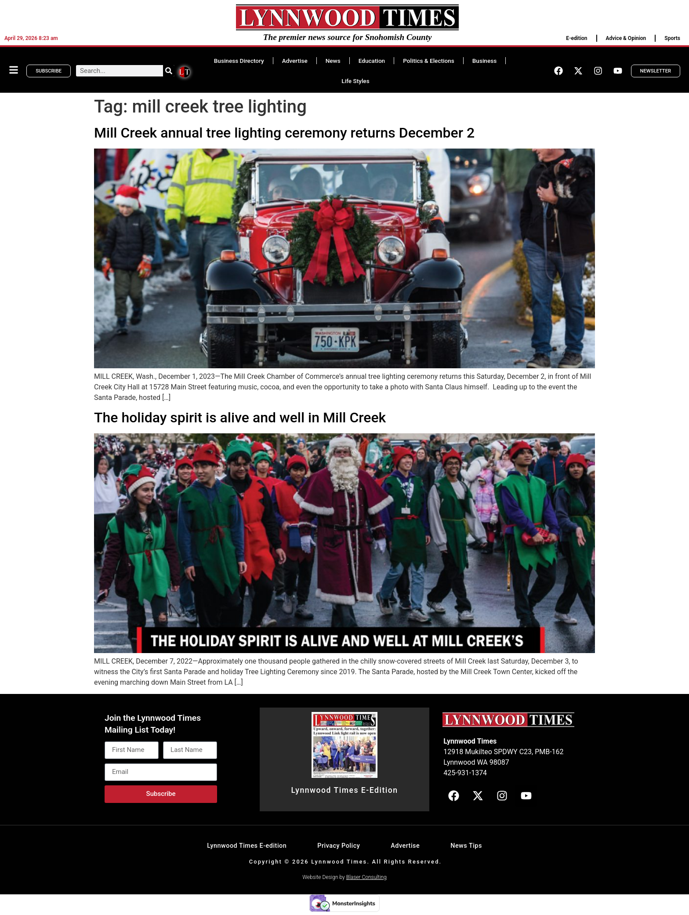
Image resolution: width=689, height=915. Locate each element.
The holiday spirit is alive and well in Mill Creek (240, 417)
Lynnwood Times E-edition (246, 846)
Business (484, 60)
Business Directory (239, 60)
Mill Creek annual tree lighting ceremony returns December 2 (284, 132)
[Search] (168, 70)
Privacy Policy (338, 846)
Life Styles (355, 80)
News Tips (466, 846)
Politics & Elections (428, 60)
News (333, 60)
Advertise (295, 60)
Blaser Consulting (366, 877)
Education (372, 60)
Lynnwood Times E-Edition (344, 790)
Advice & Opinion (626, 38)
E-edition (576, 38)
